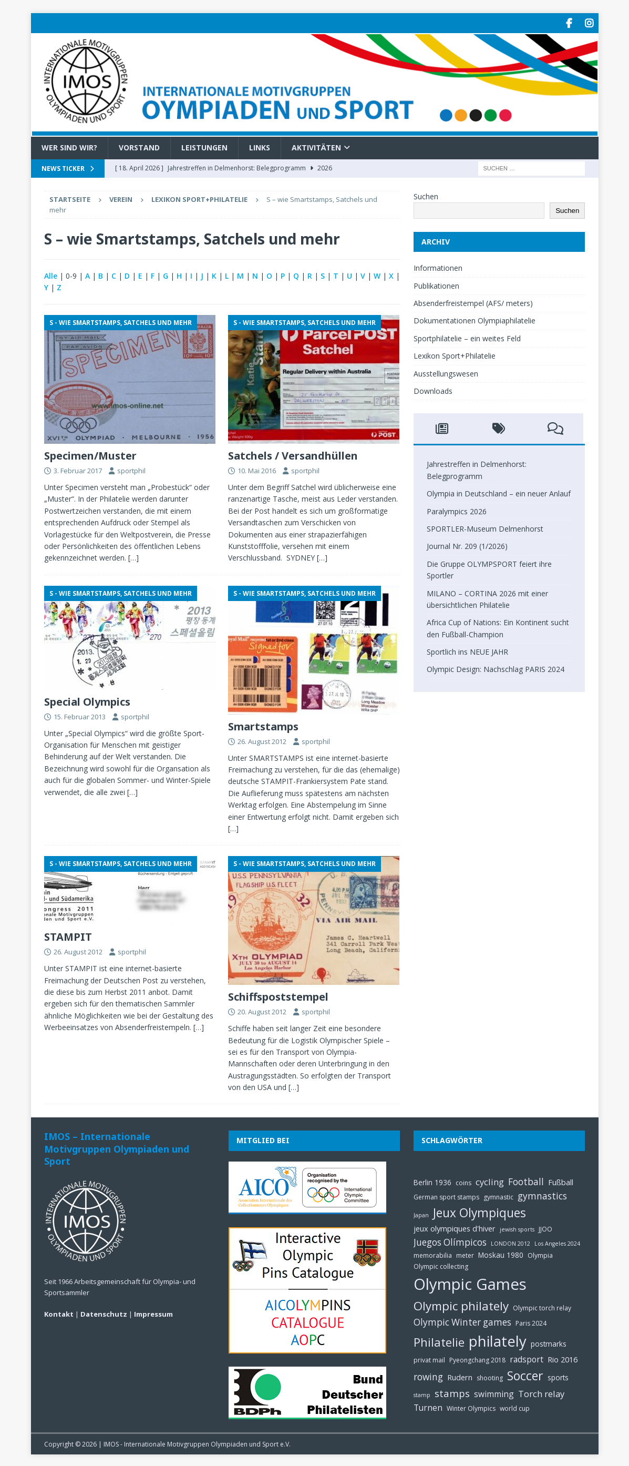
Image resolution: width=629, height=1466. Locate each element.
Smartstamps (263, 725)
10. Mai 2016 (257, 469)
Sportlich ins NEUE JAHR (467, 650)
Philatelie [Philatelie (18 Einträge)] (439, 1340)
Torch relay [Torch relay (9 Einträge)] (541, 1392)
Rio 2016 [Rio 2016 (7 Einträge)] (563, 1357)
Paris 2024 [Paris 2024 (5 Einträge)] (530, 1322)
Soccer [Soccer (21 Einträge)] (525, 1374)
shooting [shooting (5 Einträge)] (490, 1376)
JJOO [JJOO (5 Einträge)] (545, 1227)
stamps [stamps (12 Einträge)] (452, 1391)
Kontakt (59, 1312)
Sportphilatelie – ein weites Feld (467, 337)
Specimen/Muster (90, 454)
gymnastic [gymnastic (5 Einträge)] (498, 1195)
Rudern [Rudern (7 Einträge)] (459, 1375)
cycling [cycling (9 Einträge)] (490, 1180)
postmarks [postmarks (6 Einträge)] (548, 1342)
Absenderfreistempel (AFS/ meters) (473, 302)
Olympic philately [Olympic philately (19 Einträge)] (461, 1304)
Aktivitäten (316, 146)
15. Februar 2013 (80, 715)
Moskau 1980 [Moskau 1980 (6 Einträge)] (500, 1253)
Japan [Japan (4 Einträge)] (421, 1213)
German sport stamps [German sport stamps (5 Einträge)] (446, 1195)
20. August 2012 (262, 1010)
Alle (50, 274)
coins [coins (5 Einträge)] (463, 1181)
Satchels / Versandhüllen (293, 454)
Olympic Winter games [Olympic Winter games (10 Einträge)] (462, 1321)
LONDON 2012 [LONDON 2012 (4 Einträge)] (510, 1242)
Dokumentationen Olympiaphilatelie (474, 319)
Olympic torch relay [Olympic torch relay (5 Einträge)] (542, 1306)
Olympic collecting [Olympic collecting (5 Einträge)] (441, 1264)
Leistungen (204, 146)
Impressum (153, 1312)
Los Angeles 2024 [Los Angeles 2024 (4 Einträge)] (557, 1242)
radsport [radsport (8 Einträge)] (526, 1357)
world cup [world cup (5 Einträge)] (515, 1406)
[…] (133, 557)
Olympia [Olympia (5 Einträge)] (540, 1253)
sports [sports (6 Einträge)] (558, 1376)
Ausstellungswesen (446, 372)
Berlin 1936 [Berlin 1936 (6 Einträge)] (432, 1181)
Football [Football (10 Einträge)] (526, 1180)
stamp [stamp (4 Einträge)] (422, 1393)
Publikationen (436, 284)
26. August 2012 (262, 740)
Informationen (438, 266)
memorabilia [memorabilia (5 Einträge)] (433, 1253)
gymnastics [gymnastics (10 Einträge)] (542, 1194)
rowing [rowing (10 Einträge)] (428, 1375)
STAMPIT (68, 936)
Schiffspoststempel (278, 996)
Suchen (426, 195)
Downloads (433, 389)
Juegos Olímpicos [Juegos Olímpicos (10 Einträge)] (450, 1241)
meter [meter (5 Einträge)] (465, 1253)
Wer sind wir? (69, 146)
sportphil (131, 469)
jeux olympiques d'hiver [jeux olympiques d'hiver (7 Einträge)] (455, 1226)
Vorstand (139, 146)
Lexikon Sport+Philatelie (199, 197)
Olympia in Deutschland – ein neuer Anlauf (499, 492)
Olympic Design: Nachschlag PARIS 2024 (495, 668)
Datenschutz (103, 1312)
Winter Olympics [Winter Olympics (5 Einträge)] (471, 1406)
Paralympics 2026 (457, 510)
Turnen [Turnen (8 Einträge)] (428, 1406)
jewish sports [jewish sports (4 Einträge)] (517, 1227)
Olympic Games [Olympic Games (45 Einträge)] (470, 1282)
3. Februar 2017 (78, 469)
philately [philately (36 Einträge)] (498, 1339)
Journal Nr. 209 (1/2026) (467, 545)
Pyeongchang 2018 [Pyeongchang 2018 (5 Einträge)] (477, 1358)
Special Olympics (87, 700)
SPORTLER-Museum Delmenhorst (485, 527)
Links (259, 146)
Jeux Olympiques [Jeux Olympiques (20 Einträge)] (479, 1211)
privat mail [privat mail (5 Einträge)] (429, 1358)
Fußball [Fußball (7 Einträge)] (560, 1180)
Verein (120, 197)
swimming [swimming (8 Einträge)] (494, 1392)
